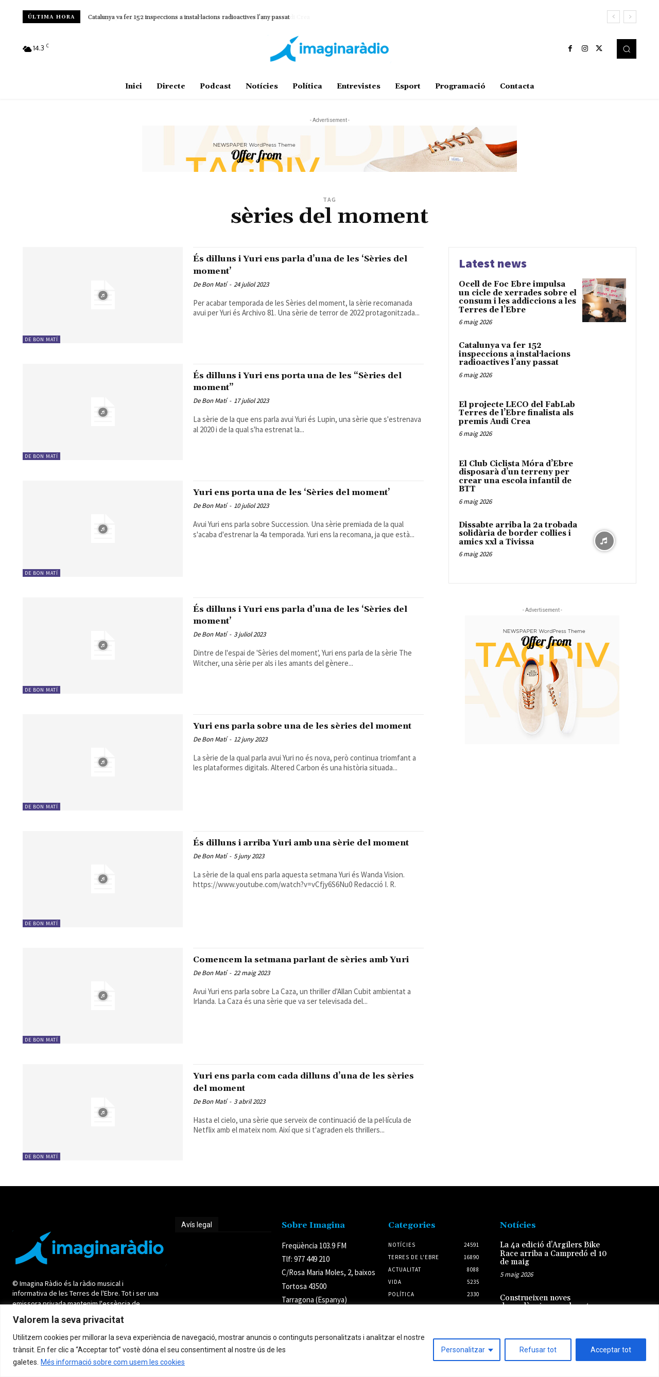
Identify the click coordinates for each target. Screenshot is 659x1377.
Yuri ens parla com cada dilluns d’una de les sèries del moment (307, 1081)
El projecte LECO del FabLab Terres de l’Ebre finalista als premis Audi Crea (517, 413)
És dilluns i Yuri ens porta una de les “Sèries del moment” (295, 381)
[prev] (613, 16)
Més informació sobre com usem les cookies (113, 1362)
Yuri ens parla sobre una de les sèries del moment (307, 731)
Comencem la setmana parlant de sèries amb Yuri (304, 965)
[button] (626, 49)
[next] (629, 16)
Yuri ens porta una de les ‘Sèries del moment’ (293, 497)
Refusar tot (538, 1350)
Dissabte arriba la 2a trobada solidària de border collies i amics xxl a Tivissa (518, 533)
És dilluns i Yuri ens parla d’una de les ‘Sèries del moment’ (300, 264)
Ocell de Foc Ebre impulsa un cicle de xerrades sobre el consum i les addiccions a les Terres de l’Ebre (518, 297)
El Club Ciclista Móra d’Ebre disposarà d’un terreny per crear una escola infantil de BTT (516, 477)
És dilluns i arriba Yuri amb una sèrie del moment (298, 848)
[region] (329, 1340)
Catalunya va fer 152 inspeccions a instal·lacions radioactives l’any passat (189, 17)
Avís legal (196, 1225)
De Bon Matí (41, 339)
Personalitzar (463, 1350)
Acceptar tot (611, 1350)
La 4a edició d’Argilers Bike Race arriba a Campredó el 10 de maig (553, 1253)
